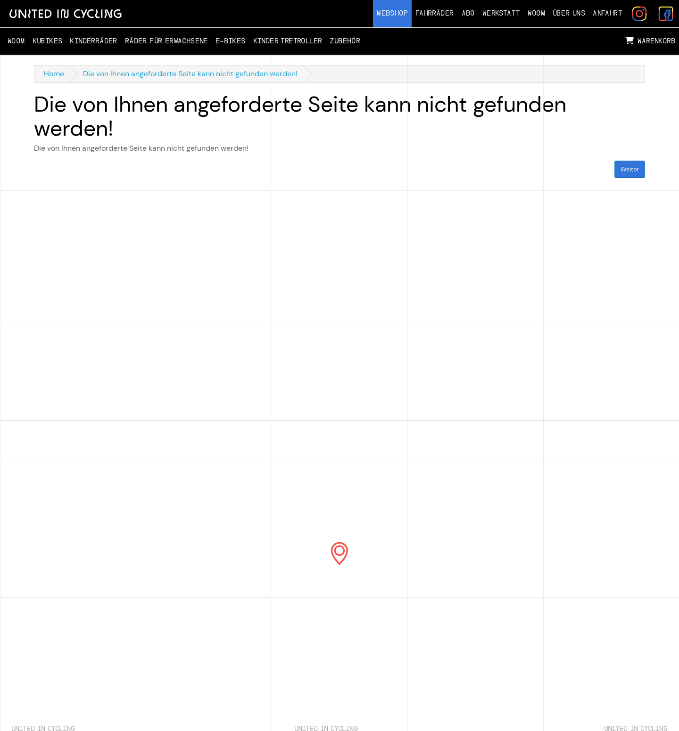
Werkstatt (501, 13)
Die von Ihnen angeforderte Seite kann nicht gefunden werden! (190, 74)
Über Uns (569, 13)
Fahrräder (434, 13)
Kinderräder (93, 41)
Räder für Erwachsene (166, 41)
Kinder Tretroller (288, 41)
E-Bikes (230, 41)
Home (54, 74)
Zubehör (345, 41)
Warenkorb (650, 41)
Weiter (630, 169)
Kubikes (48, 41)
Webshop (392, 13)
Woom (536, 13)
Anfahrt (607, 13)
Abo (468, 13)
